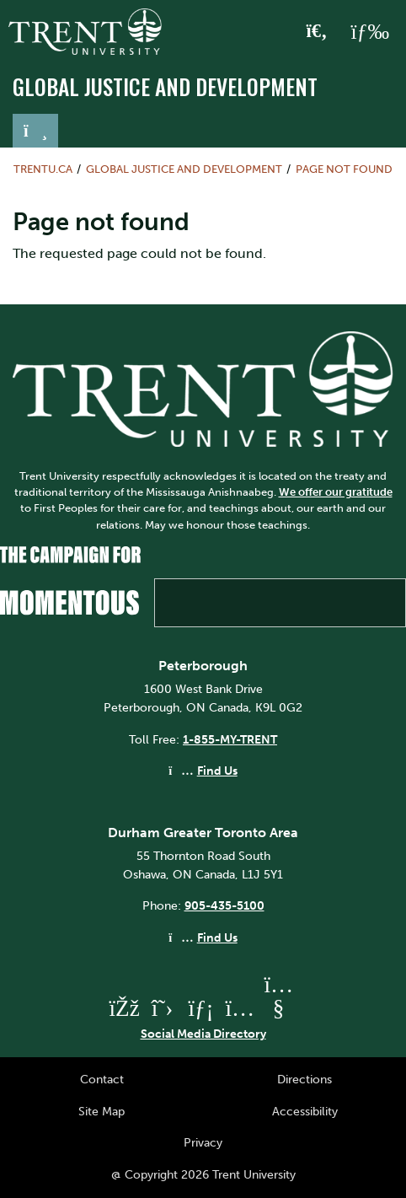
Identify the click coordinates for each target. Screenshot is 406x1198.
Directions (304, 1079)
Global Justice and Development (165, 86)
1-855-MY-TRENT (230, 739)
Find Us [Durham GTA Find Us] (217, 937)
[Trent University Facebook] (124, 1008)
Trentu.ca (42, 169)
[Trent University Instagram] (240, 1008)
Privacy (203, 1142)
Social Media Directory (203, 1033)
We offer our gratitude (336, 492)
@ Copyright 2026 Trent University (203, 1174)
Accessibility (305, 1111)
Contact (102, 1079)
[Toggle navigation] (35, 131)
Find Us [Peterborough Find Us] (217, 770)
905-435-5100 (224, 905)
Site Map (101, 1111)
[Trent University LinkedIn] (201, 1008)
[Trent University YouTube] (278, 1008)
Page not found (344, 169)
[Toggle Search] (317, 32)
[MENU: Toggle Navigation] (370, 32)
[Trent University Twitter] (162, 1008)
